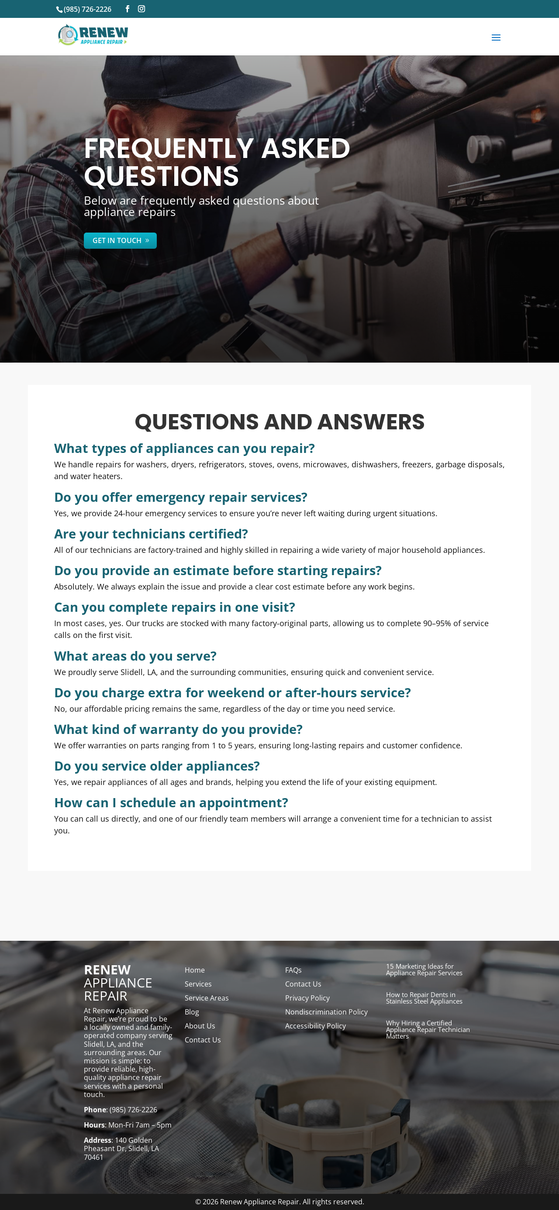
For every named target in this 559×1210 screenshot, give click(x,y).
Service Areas (207, 998)
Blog (192, 1012)
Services (198, 984)
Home (195, 970)
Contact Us (203, 1040)
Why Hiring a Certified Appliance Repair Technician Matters (428, 1029)
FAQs (293, 970)
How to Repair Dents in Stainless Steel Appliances (424, 997)
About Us (200, 1026)
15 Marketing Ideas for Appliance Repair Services (424, 969)
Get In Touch (117, 240)
